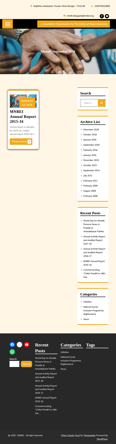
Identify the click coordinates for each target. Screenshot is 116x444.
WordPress (102, 439)
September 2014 (91, 170)
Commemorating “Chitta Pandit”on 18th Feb (94, 273)
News (86, 319)
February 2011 (90, 180)
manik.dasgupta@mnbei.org (78, 15)
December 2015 (91, 160)
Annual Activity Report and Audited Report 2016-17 (94, 252)
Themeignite (89, 435)
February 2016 (90, 150)
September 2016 (91, 144)
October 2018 (90, 134)
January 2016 (89, 155)
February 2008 (90, 196)
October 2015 (90, 165)
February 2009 (90, 185)
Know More (21, 142)
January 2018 (89, 139)
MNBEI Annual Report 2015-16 (23, 116)
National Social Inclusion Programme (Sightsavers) (93, 311)
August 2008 (89, 190)
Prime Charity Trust (70, 435)
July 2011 (87, 175)
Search (13, 359)
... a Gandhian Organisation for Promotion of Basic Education (74, 23)
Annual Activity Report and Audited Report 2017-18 (94, 240)
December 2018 (91, 129)
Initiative (87, 301)
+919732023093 (100, 6)
